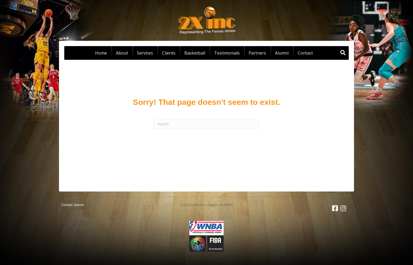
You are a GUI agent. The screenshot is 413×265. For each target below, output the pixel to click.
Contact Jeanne (73, 205)
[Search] (343, 52)
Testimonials (227, 53)
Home (101, 53)
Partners (257, 53)
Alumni (282, 53)
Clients (168, 53)
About (122, 53)
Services (145, 53)
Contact (305, 53)
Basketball (194, 53)
